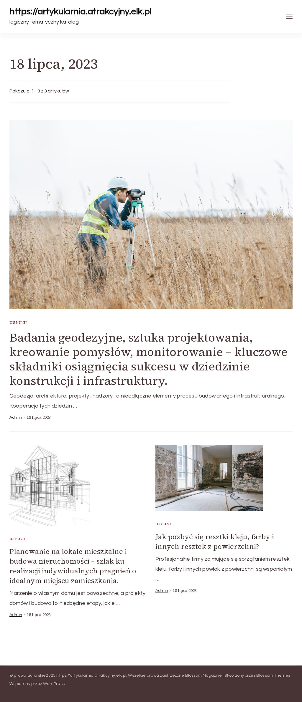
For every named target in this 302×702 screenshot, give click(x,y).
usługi (18, 322)
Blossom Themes (273, 675)
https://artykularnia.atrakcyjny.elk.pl (80, 11)
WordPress (54, 684)
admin (15, 417)
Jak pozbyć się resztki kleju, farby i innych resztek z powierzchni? (214, 541)
